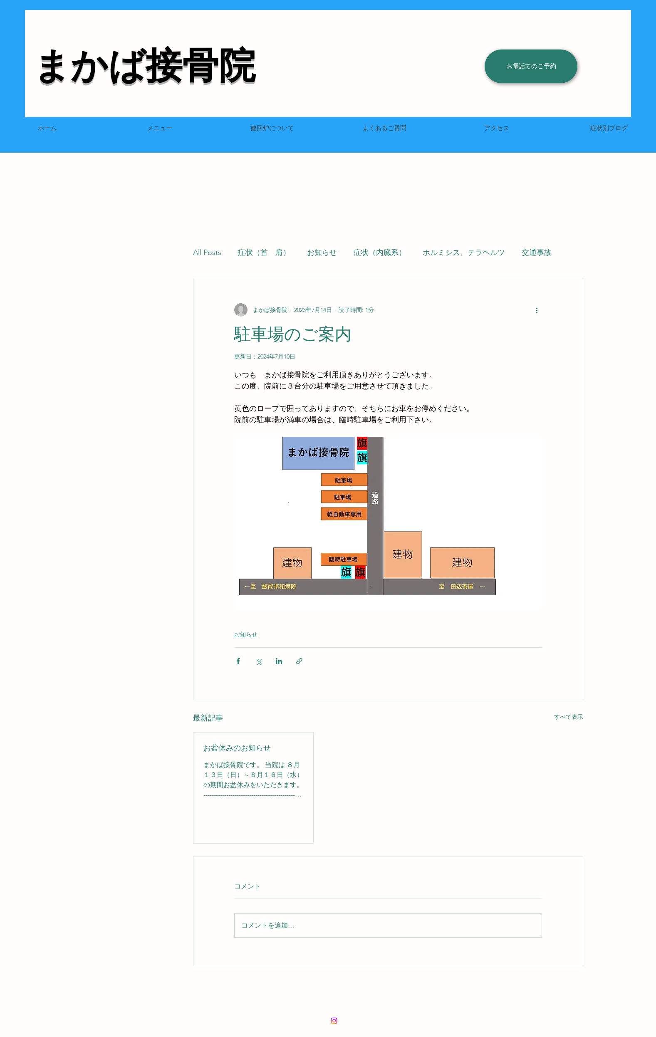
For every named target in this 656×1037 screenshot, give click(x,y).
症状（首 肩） (264, 252)
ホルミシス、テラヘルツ (464, 252)
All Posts (207, 252)
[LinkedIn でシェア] (279, 661)
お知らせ (322, 252)
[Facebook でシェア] (238, 661)
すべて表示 (568, 716)
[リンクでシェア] (299, 661)
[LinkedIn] (334, 1021)
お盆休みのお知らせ (237, 747)
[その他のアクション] (537, 310)
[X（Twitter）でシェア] (258, 661)
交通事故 (537, 252)
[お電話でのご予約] (531, 66)
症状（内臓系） (380, 252)
